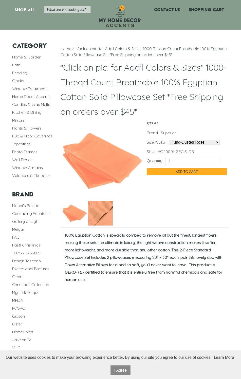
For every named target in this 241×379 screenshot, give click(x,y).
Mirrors (18, 120)
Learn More (224, 357)
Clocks (18, 80)
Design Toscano (26, 260)
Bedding (19, 72)
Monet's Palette (25, 205)
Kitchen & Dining (26, 112)
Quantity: (155, 160)
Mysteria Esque (25, 292)
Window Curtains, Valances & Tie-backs (32, 171)
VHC (16, 347)
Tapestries (21, 143)
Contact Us (167, 9)
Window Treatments (30, 88)
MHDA (17, 300)
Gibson (18, 316)
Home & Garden (26, 57)
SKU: (151, 151)
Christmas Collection (30, 284)
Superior (168, 132)
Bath (16, 64)
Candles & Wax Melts (31, 104)
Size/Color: (157, 142)
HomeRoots (23, 331)
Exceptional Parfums (30, 268)
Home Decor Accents (31, 96)
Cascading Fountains (31, 213)
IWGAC (18, 308)
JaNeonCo (22, 339)
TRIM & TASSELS (26, 252)
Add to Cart (187, 172)
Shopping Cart (206, 9)
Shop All (25, 9)
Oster (17, 324)
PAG (15, 237)
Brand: (153, 132)
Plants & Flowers (27, 128)
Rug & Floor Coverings (32, 135)
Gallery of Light (25, 221)
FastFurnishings (26, 245)
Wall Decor (22, 159)
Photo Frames (24, 151)
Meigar (18, 229)
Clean (17, 276)
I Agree (120, 370)
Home (65, 48)
